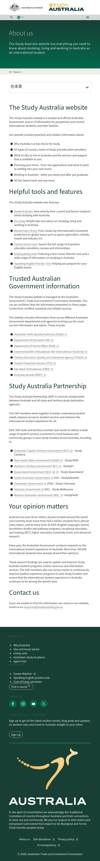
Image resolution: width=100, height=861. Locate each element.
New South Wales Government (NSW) (36, 460)
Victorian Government (27, 489)
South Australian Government (32, 478)
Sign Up (16, 735)
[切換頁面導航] (87, 87)
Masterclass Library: (26, 231)
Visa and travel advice (26, 649)
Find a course (21, 686)
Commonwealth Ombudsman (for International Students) (49, 351)
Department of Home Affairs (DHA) (35, 346)
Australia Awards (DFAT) (28, 375)
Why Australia (22, 645)
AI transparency (47, 845)
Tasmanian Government (28, 483)
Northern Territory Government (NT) (36, 466)
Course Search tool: (26, 244)
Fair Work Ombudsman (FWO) (32, 369)
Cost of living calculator (28, 682)
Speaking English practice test (32, 678)
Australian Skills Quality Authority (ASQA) (39, 334)
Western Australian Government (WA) (36, 495)
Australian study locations (29, 657)
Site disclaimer (42, 839)
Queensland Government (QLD (32, 472)
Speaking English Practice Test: (32, 263)
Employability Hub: (25, 254)
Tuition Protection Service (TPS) (33, 363)
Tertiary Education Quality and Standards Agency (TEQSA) (49, 357)
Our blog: (19, 221)
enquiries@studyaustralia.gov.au (43, 607)
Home (16, 71)
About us (24, 839)
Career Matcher (23, 673)
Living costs (20, 653)
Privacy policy (66, 839)
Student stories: (23, 211)
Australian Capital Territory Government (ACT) (41, 450)
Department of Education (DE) (32, 340)
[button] (12, 17)
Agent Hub (20, 661)
